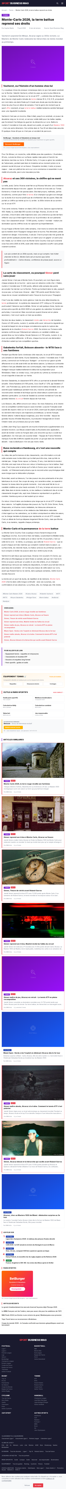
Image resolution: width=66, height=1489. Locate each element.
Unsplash (60, 776)
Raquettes (13, 684)
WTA (35, 1380)
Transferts (5, 1369)
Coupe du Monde (7, 1387)
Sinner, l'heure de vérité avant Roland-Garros (21, 618)
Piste (3, 1406)
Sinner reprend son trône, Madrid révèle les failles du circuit (26, 622)
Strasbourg (48, 1445)
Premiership (5, 1383)
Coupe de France (7, 1365)
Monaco (15, 1445)
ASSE (36, 1445)
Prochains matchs (20, 1468)
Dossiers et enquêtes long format (18, 660)
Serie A (4, 1357)
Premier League (6, 1353)
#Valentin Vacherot (46, 594)
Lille (26, 1445)
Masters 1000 (59, 125)
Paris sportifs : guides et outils (17, 662)
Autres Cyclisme (7, 1408)
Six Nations (5, 1385)
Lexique (22, 1460)
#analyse (6, 601)
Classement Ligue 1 (8, 1438)
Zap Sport (6, 1413)
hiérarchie (47, 320)
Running (26, 1464)
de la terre (44, 528)
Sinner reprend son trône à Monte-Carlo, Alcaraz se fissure (26, 615)
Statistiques (31, 1468)
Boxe (36, 1426)
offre (8, 108)
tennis (33, 99)
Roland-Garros (28, 329)
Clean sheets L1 (50, 1468)
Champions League (8, 1361)
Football (6, 1346)
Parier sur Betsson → (13, 727)
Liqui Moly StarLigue (40, 1400)
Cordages (53, 684)
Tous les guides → (56, 676)
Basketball (39, 1346)
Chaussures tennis (33, 684)
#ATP (58, 594)
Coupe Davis (38, 1387)
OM (7, 1445)
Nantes (55, 1445)
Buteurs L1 (11, 1469)
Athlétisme (37, 1415)
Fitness (40, 1464)
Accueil (4, 10)
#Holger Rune (31, 597)
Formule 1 (37, 1422)
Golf (35, 1418)
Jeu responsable (44, 1460)
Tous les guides (18, 1464)
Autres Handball (39, 1404)
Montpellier (5, 1447)
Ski (35, 1428)
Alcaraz (7, 178)
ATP (35, 1378)
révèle (36, 320)
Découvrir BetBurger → (13, 144)
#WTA (5, 597)
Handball (38, 1395)
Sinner (49, 272)
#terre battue (43, 597)
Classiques (5, 1404)
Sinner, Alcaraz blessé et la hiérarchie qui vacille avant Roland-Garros (30, 640)
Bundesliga (5, 1359)
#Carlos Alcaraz (31, 594)
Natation (36, 1420)
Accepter (38, 1485)
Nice (41, 1445)
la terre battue (30, 108)
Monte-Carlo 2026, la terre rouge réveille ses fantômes (25, 612)
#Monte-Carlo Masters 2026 (12, 594)
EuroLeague (38, 1353)
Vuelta (4, 1402)
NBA (35, 1348)
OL (11, 1445)
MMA (35, 1424)
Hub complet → (58, 692)
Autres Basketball (39, 1359)
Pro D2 (4, 1380)
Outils (28, 1460)
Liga (3, 1355)
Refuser (27, 1485)
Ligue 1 (4, 1348)
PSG (3, 1445)
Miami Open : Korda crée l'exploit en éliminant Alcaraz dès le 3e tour (30, 631)
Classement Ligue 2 (21, 1438)
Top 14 (4, 1378)
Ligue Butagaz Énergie (41, 1402)
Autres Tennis (38, 1389)
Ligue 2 (4, 1351)
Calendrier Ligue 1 (46, 1438)
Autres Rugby (6, 1391)
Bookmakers (55, 1460)
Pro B (36, 1357)
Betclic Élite (37, 1351)
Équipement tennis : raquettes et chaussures (22, 654)
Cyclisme (6, 1395)
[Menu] (62, 3)
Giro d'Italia (5, 1400)
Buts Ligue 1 (40, 1468)
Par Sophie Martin (8, 28)
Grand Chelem (38, 1383)
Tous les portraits (24, 1455)
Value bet (34, 1460)
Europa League (6, 1363)
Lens (21, 1445)
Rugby (4, 1376)
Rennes (31, 1445)
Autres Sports (41, 1413)
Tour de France (6, 1398)
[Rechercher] (57, 3)
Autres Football (6, 1371)
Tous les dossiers (15, 1451)
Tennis (11, 10)
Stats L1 (17, 1469)
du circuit (19, 399)
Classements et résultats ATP (16, 657)
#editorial (55, 597)
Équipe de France (7, 1367)
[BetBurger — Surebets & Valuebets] (17, 1284)
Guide (16, 1460)
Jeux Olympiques (39, 1430)
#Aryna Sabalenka (17, 597)
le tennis (30, 195)
